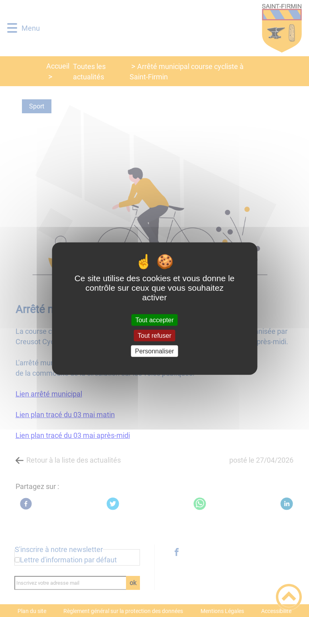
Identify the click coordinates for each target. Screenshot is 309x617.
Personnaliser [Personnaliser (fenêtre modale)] (154, 351)
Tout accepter (154, 319)
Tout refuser (154, 335)
